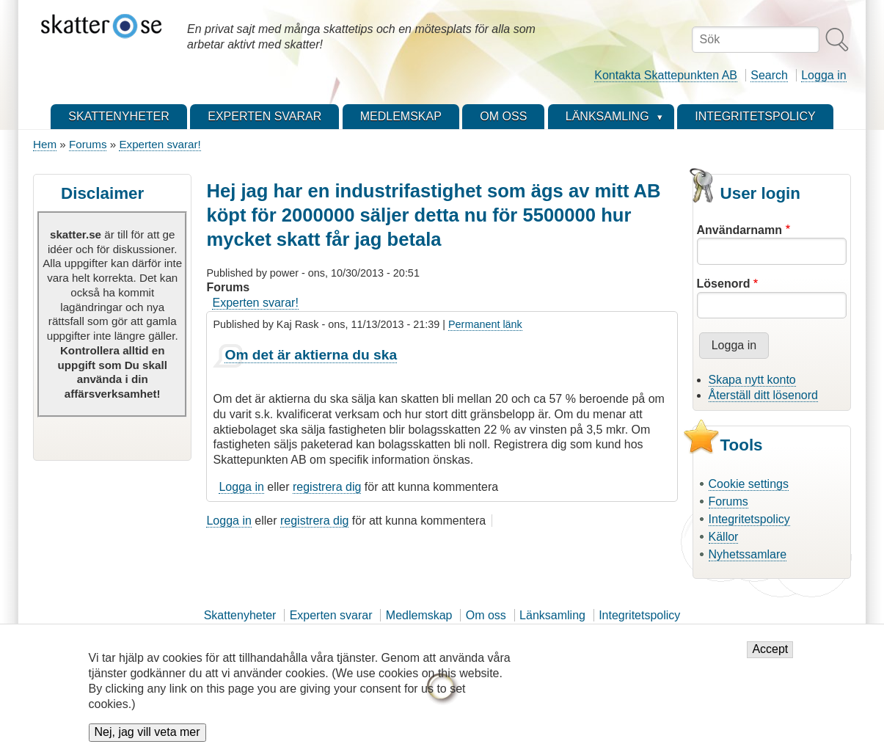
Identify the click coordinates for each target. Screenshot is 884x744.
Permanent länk (485, 324)
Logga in (823, 75)
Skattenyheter (240, 615)
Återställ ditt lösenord (763, 395)
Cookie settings (749, 484)
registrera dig (327, 487)
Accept (770, 658)
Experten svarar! (159, 144)
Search (769, 75)
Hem (44, 144)
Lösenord (723, 283)
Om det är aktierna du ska (310, 354)
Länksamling (552, 615)
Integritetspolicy (749, 519)
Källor (724, 536)
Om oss (486, 615)
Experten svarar (331, 615)
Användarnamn (739, 230)
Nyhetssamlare (748, 554)
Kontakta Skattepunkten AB (665, 75)
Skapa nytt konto (752, 379)
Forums (87, 144)
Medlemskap (419, 615)
